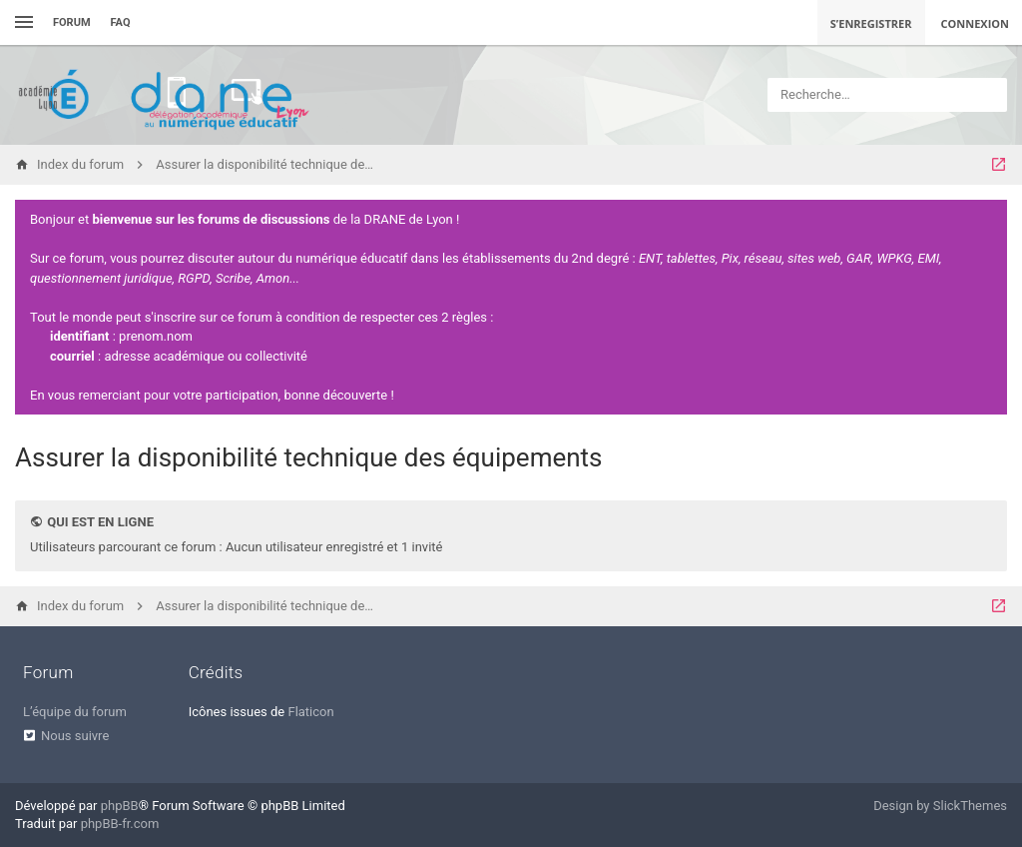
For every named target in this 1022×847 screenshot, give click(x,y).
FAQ (121, 22)
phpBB (120, 805)
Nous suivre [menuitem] (75, 735)
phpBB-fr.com (120, 823)
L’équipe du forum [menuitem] (75, 711)
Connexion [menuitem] (975, 23)
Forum (72, 22)
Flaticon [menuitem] (310, 711)
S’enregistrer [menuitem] (871, 23)
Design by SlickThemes (940, 805)
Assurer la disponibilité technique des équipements (309, 457)
